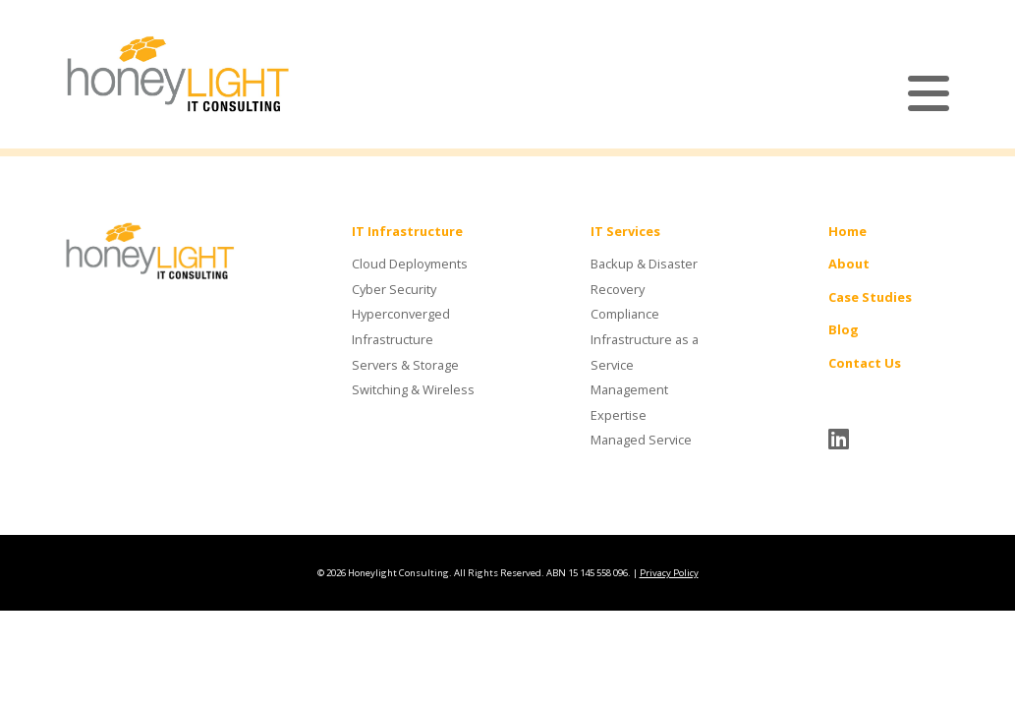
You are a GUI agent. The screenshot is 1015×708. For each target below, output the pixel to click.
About (849, 263)
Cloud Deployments (410, 263)
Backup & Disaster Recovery (644, 276)
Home (847, 231)
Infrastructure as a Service (645, 352)
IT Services (625, 231)
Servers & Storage (405, 365)
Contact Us (864, 363)
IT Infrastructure (407, 231)
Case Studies (870, 297)
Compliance (625, 314)
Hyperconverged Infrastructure (401, 326)
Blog (843, 329)
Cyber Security (394, 289)
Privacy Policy (669, 572)
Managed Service (641, 439)
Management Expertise (629, 402)
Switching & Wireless (413, 389)
